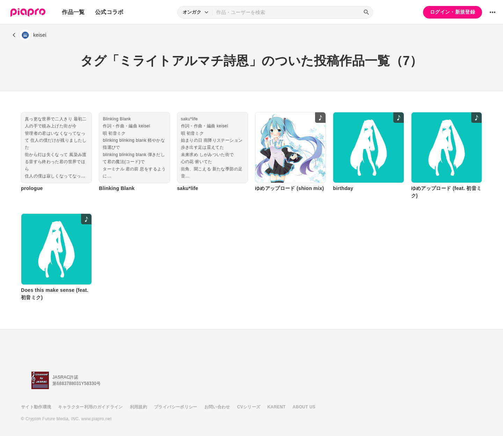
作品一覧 (73, 12)
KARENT (277, 407)
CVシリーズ (249, 407)
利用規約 (138, 407)
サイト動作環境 (36, 407)
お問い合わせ (217, 407)
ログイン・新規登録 (452, 12)
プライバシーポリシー (175, 407)
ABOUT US (304, 407)
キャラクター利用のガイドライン (90, 407)
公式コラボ (109, 12)
